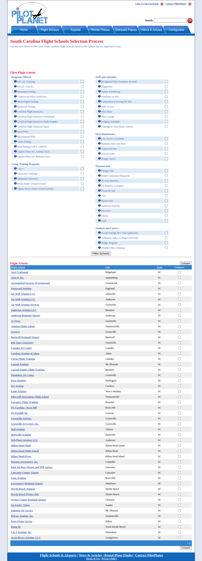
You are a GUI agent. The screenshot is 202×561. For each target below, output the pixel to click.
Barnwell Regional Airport (25, 337)
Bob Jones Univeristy (22, 342)
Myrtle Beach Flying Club (25, 494)
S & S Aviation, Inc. (21, 532)
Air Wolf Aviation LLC (23, 293)
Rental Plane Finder (118, 555)
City (107, 267)
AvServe (15, 331)
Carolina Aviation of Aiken (25, 353)
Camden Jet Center (21, 348)
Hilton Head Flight (21, 445)
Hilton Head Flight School (25, 451)
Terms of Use (93, 558)
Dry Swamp (17, 386)
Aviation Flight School (23, 326)
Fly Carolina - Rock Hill (24, 407)
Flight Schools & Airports (58, 555)
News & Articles (90, 555)
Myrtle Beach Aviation (23, 488)
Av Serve (15, 321)
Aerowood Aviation (21, 288)
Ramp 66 (16, 526)
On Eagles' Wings (20, 505)
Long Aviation (18, 478)
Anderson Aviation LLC (24, 310)
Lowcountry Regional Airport (27, 483)
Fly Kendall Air (19, 413)
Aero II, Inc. (17, 277)
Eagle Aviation (18, 391)
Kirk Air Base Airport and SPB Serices (31, 467)
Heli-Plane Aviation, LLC (24, 440)
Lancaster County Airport (25, 472)
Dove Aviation (18, 380)
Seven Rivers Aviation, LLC (26, 537)
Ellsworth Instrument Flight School (30, 396)
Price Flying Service (21, 521)
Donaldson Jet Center (22, 375)
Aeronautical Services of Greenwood (30, 283)
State (159, 267)
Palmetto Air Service (22, 510)
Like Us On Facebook (147, 3)
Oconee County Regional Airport (28, 499)
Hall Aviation (18, 429)
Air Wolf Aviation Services (25, 304)
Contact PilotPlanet (175, 3)
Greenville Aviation (21, 418)
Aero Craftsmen (19, 272)
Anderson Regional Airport (25, 315)
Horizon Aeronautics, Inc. (24, 461)
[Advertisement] (86, 60)
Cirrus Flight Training (23, 358)
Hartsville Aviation (21, 434)
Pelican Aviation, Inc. (22, 516)
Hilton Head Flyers (21, 456)
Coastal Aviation (20, 364)
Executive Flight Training (24, 402)
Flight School (18, 267)
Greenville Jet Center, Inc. (25, 423)
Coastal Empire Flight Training (28, 369)
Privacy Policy (109, 558)
